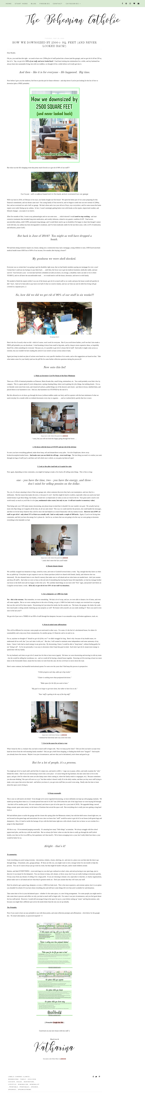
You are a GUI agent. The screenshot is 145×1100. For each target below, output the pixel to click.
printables (25, 1087)
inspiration (29, 1082)
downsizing (13, 1079)
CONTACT (57, 3)
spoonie (35, 1087)
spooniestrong (24, 1089)
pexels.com (65, 436)
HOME (9, 3)
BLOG (33, 3)
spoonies (12, 1089)
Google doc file (58, 1022)
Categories (73, 3)
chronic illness (22, 1076)
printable (14, 1087)
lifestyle (12, 1084)
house (19, 1082)
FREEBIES (45, 3)
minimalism (23, 1084)
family (23, 1079)
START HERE (21, 3)
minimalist (34, 1084)
